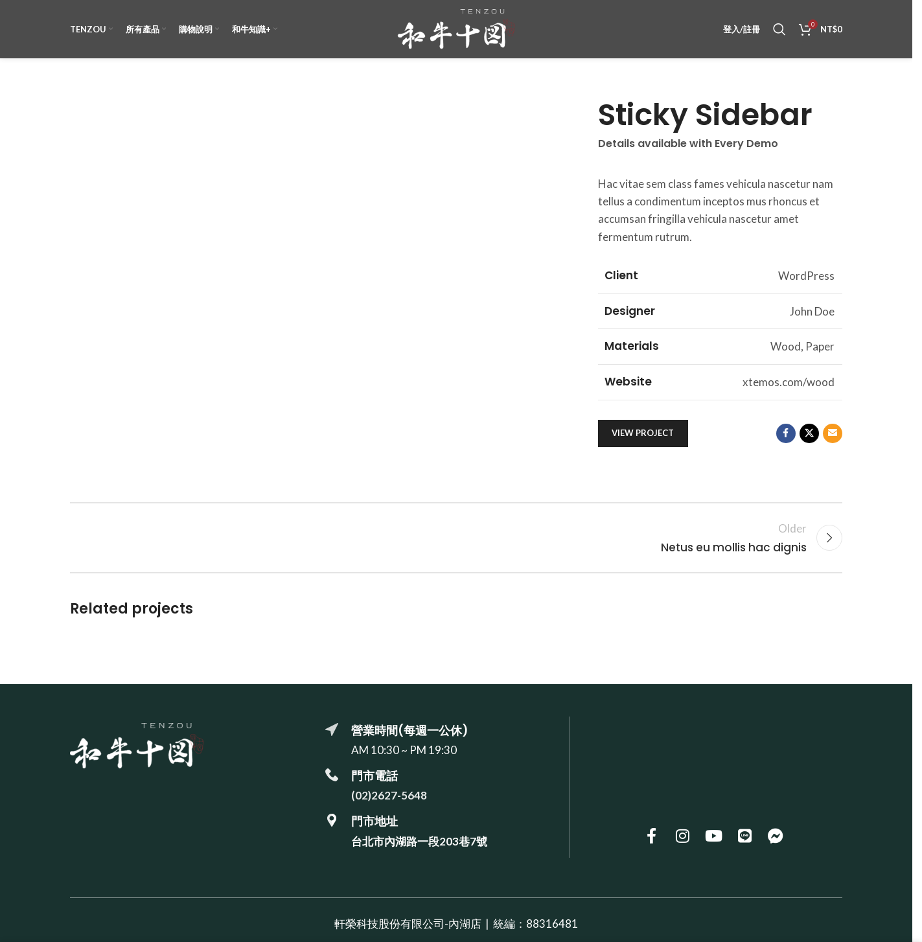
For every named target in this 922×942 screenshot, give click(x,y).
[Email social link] (832, 433)
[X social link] (809, 433)
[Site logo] (456, 27)
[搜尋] (779, 29)
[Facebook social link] (786, 433)
